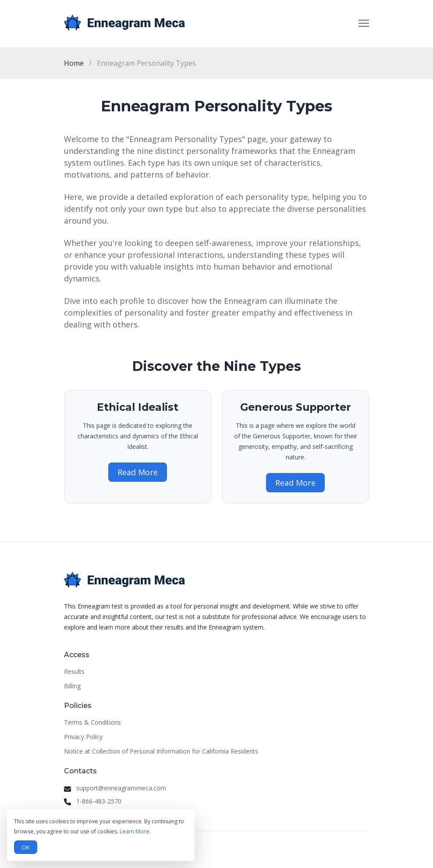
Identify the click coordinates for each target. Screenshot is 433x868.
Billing (72, 686)
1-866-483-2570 (98, 801)
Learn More (134, 831)
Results (74, 671)
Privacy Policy (83, 737)
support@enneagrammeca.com (121, 788)
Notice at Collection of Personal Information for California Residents (161, 751)
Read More (137, 472)
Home (74, 63)
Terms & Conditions (92, 722)
